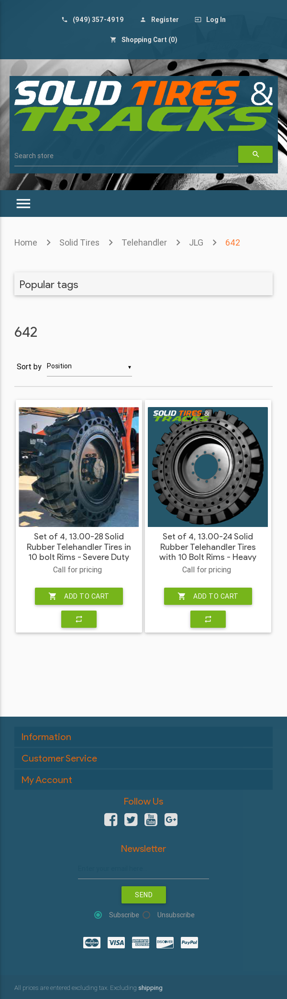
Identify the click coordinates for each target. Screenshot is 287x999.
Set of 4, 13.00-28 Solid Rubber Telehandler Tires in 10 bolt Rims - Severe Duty (79, 547)
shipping (150, 988)
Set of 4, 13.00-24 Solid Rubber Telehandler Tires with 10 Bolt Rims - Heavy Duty (207, 552)
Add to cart (79, 596)
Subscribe (124, 915)
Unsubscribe (176, 915)
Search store (34, 155)
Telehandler (144, 242)
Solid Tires (79, 242)
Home (25, 242)
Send (144, 895)
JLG (196, 242)
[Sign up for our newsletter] (143, 869)
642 (232, 242)
